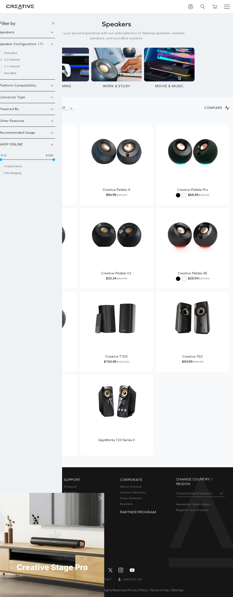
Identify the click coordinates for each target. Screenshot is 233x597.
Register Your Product (192, 510)
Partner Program (138, 512)
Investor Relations (133, 492)
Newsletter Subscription (193, 504)
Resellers (126, 504)
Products (70, 486)
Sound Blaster (18, 492)
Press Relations (131, 498)
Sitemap (177, 590)
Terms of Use (159, 590)
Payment (70, 492)
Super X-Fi (15, 486)
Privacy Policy (138, 590)
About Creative (131, 486)
